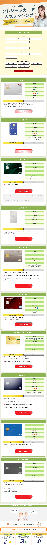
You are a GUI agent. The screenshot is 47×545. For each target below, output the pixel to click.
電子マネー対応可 (23, 66)
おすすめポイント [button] (34, 101)
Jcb (36, 54)
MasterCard (23, 54)
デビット (9, 41)
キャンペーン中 (11, 66)
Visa (11, 54)
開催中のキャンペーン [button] (13, 101)
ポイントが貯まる (23, 63)
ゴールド (21, 38)
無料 (9, 48)
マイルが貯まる (36, 63)
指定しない (22, 41)
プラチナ (34, 38)
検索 (23, 71)
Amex (11, 57)
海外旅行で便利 (11, 63)
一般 (9, 38)
